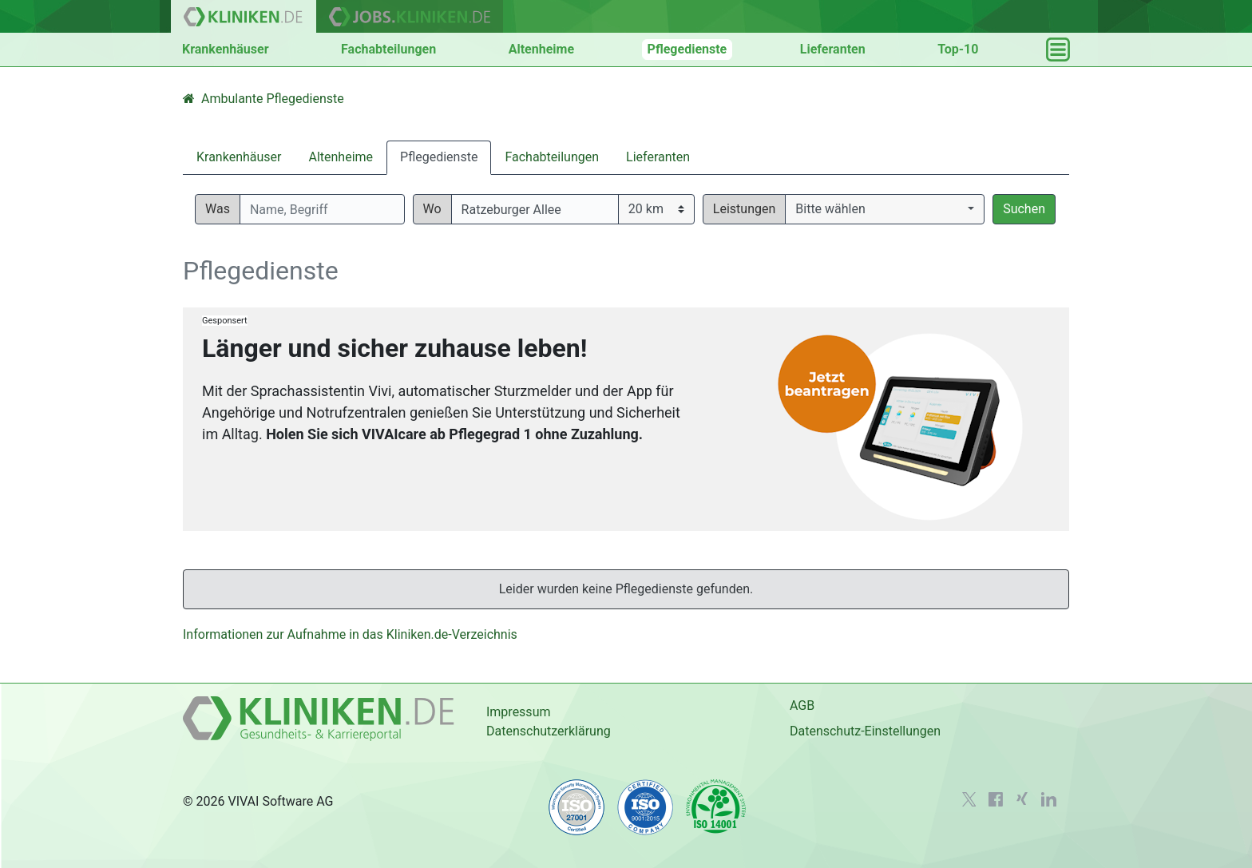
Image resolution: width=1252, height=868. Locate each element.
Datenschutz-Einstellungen (865, 731)
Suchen (1024, 208)
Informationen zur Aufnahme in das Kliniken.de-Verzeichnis (350, 634)
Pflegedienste (687, 49)
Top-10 (957, 49)
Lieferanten (833, 49)
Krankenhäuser (225, 49)
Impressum (518, 711)
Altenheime (541, 49)
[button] (885, 209)
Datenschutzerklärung (548, 731)
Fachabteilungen (388, 49)
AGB (802, 705)
